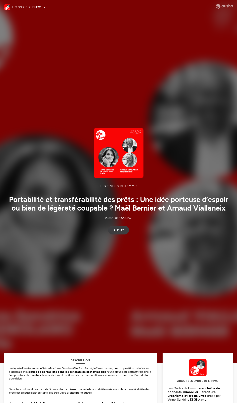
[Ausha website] (224, 6)
